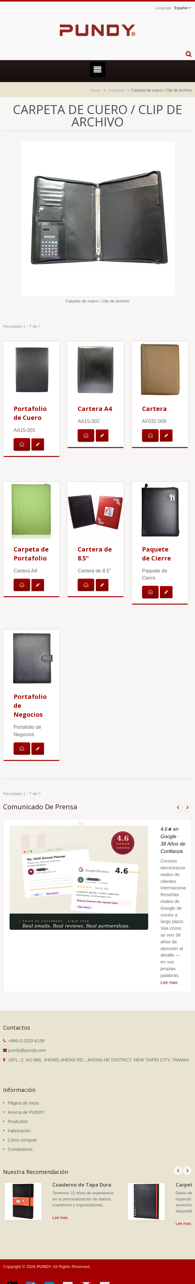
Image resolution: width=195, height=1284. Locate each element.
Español (181, 8)
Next (187, 807)
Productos (18, 1121)
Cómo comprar (22, 1140)
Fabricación (19, 1130)
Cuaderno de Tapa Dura (81, 1184)
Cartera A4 (95, 408)
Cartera (154, 408)
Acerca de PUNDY (26, 1112)
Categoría (116, 90)
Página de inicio (23, 1103)
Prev (178, 807)
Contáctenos (20, 1149)
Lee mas (168, 982)
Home (95, 90)
